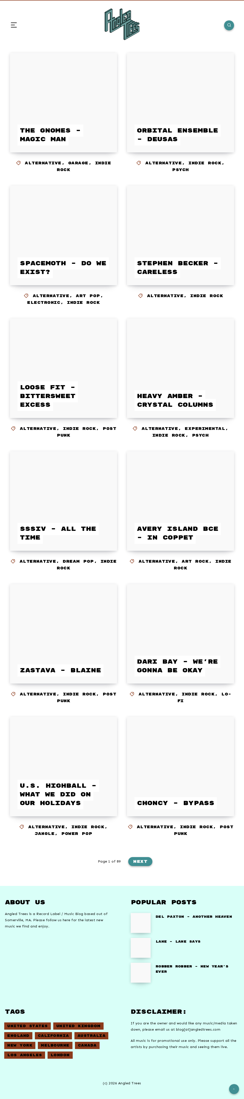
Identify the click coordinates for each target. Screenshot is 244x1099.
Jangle (45, 833)
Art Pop (88, 296)
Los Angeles (24, 1055)
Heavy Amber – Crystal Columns (175, 401)
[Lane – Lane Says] (141, 948)
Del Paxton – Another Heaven (194, 917)
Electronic (43, 302)
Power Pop (76, 833)
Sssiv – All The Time (58, 533)
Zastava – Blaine (60, 670)
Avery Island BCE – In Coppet (177, 533)
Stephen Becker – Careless (177, 268)
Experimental (205, 428)
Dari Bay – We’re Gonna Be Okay (177, 666)
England (18, 1036)
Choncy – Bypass (175, 803)
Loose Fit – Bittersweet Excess (47, 396)
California (53, 1036)
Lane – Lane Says (178, 942)
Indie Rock (204, 163)
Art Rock (195, 561)
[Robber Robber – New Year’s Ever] (141, 973)
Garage (78, 163)
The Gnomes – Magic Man (50, 135)
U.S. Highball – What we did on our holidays (58, 794)
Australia (91, 1036)
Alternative (43, 163)
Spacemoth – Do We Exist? (63, 268)
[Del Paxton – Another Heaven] (141, 923)
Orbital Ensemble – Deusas (177, 135)
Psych (180, 170)
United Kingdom (78, 1026)
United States (27, 1026)
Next (140, 861)
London (60, 1055)
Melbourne (55, 1045)
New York (19, 1045)
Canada (87, 1045)
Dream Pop (78, 561)
